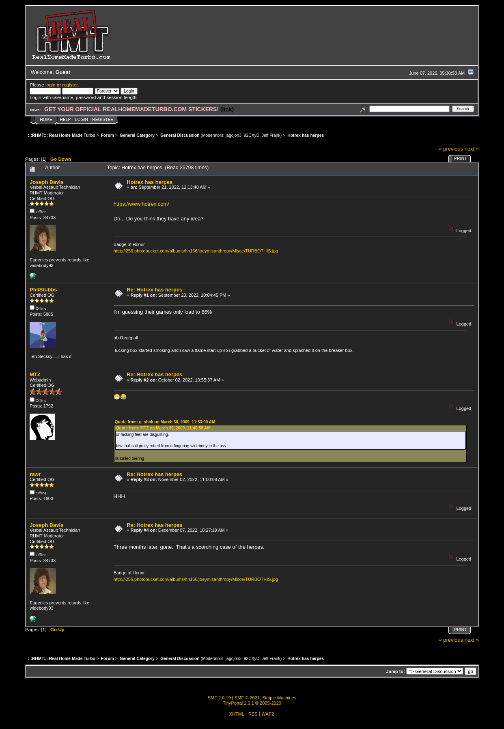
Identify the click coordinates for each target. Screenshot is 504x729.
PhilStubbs (43, 290)
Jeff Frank (271, 135)
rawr (35, 474)
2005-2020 (270, 703)
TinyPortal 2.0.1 (238, 703)
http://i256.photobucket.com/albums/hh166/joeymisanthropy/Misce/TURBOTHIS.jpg (196, 250)
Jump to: (395, 671)
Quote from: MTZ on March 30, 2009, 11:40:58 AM (163, 428)
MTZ (35, 374)
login (50, 84)
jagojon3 (233, 135)
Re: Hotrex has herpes (154, 290)
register (70, 84)
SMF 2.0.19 (219, 697)
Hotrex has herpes (149, 182)
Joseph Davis (46, 182)
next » (472, 149)
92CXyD (251, 135)
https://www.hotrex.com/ (141, 204)
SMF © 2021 (247, 697)
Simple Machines (279, 697)
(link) (227, 109)
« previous (451, 149)
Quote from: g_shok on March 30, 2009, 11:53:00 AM (165, 422)
